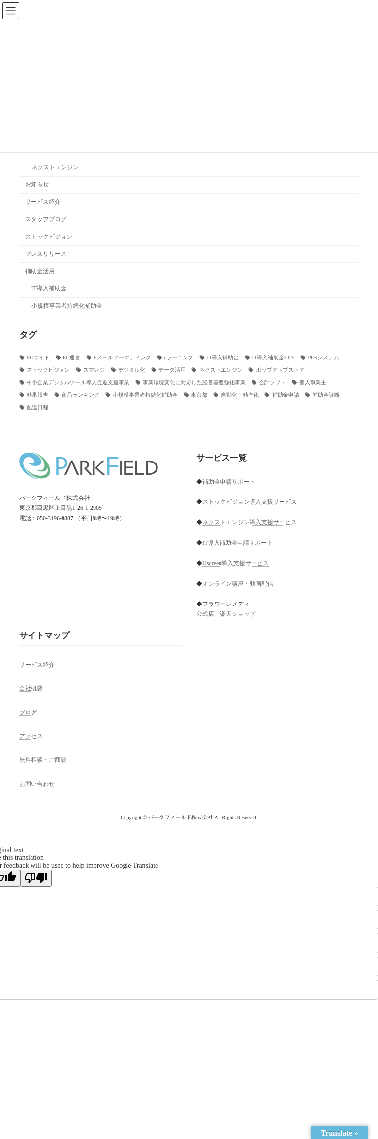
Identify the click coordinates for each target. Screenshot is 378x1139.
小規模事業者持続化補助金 (67, 305)
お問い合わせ (37, 783)
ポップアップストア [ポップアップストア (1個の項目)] (280, 370)
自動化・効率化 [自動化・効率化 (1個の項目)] (240, 394)
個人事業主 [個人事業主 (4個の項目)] (312, 382)
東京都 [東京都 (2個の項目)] (199, 394)
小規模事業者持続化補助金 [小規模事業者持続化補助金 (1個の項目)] (145, 394)
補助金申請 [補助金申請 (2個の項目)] (285, 394)
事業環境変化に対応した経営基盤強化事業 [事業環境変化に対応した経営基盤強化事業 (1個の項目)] (194, 382)
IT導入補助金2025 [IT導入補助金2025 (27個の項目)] (273, 357)
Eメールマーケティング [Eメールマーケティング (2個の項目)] (122, 357)
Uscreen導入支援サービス (235, 563)
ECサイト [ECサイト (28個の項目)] (38, 357)
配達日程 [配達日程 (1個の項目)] (37, 407)
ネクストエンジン (55, 167)
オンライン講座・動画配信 (237, 583)
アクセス (31, 736)
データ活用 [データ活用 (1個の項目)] (172, 370)
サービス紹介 (43, 201)
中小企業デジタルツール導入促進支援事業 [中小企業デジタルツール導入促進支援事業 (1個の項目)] (78, 382)
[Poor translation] (36, 878)
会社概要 (31, 688)
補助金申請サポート (228, 481)
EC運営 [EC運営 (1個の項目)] (71, 357)
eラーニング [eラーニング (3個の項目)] (179, 357)
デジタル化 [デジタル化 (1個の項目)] (131, 370)
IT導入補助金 (49, 288)
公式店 (205, 613)
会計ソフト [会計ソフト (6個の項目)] (272, 382)
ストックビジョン (48, 236)
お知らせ (37, 184)
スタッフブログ (45, 218)
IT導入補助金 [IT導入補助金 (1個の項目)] (223, 357)
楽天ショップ (237, 613)
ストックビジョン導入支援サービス (249, 501)
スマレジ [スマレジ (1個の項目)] (94, 370)
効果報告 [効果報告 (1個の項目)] (37, 394)
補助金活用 (40, 271)
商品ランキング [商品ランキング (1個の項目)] (80, 394)
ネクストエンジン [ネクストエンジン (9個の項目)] (221, 370)
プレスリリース (45, 253)
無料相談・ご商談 (42, 759)
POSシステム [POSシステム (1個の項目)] (323, 357)
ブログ (28, 712)
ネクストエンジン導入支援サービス (249, 522)
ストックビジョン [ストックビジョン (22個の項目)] (48, 370)
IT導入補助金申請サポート (237, 542)
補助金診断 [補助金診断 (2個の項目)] (326, 394)
